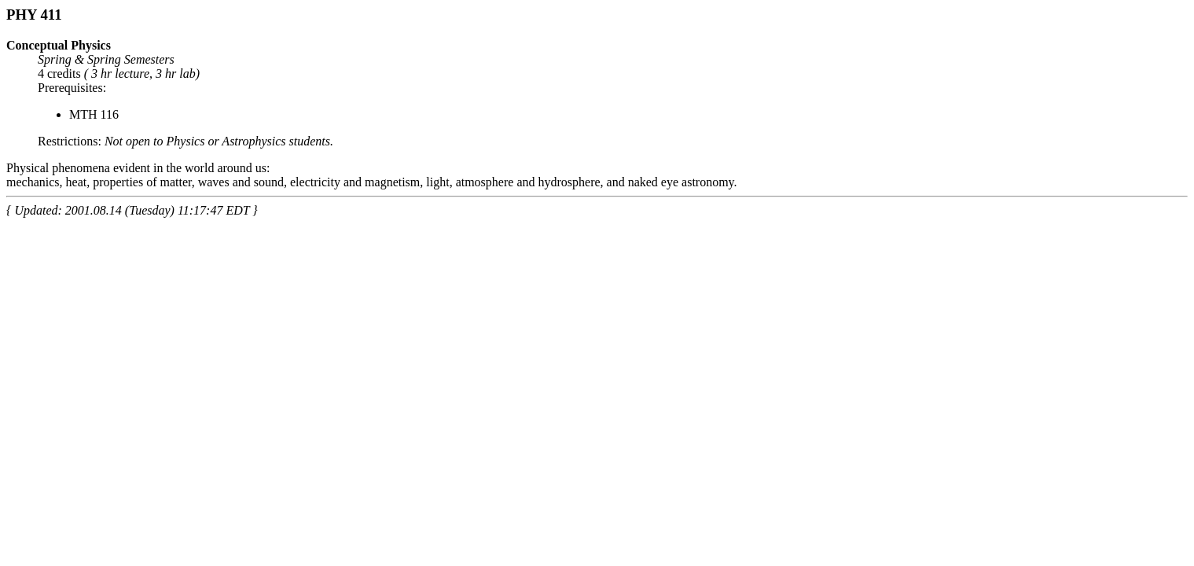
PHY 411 (33, 14)
